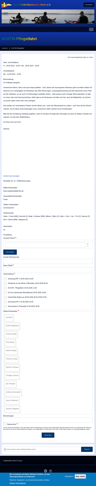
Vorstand (9, 317)
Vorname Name (9, 238)
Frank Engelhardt (12, 326)
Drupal (19, 461)
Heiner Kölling (11, 350)
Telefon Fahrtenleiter (10, 204)
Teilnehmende (8, 213)
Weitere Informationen (18, 483)
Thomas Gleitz (11, 334)
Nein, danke (80, 476)
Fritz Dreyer (10, 342)
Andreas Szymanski (13, 392)
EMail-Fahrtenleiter (10, 188)
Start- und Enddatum (11, 62)
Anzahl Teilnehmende (11, 257)
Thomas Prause (12, 359)
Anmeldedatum (8, 71)
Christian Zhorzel (12, 375)
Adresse (6, 129)
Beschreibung (8, 79)
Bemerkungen (8, 416)
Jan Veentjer (10, 384)
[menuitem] (89, 5)
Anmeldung (7, 235)
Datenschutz (11, 424)
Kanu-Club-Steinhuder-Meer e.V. (32, 4)
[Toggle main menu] (48, 29)
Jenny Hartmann (12, 400)
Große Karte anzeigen (11, 176)
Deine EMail (7, 265)
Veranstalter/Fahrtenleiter (12, 196)
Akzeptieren (69, 476)
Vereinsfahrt (7, 226)
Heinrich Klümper (12, 367)
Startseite (5, 48)
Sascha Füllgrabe (12, 409)
